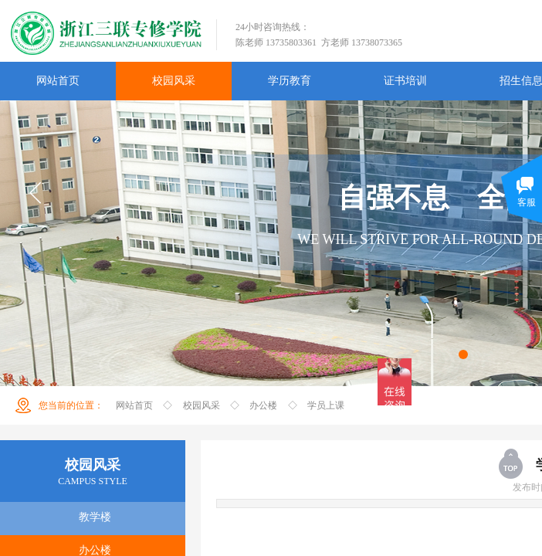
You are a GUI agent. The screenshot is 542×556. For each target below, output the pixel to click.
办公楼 (263, 405)
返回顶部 (511, 463)
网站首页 (134, 405)
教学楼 (95, 517)
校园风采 (201, 405)
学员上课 (325, 405)
